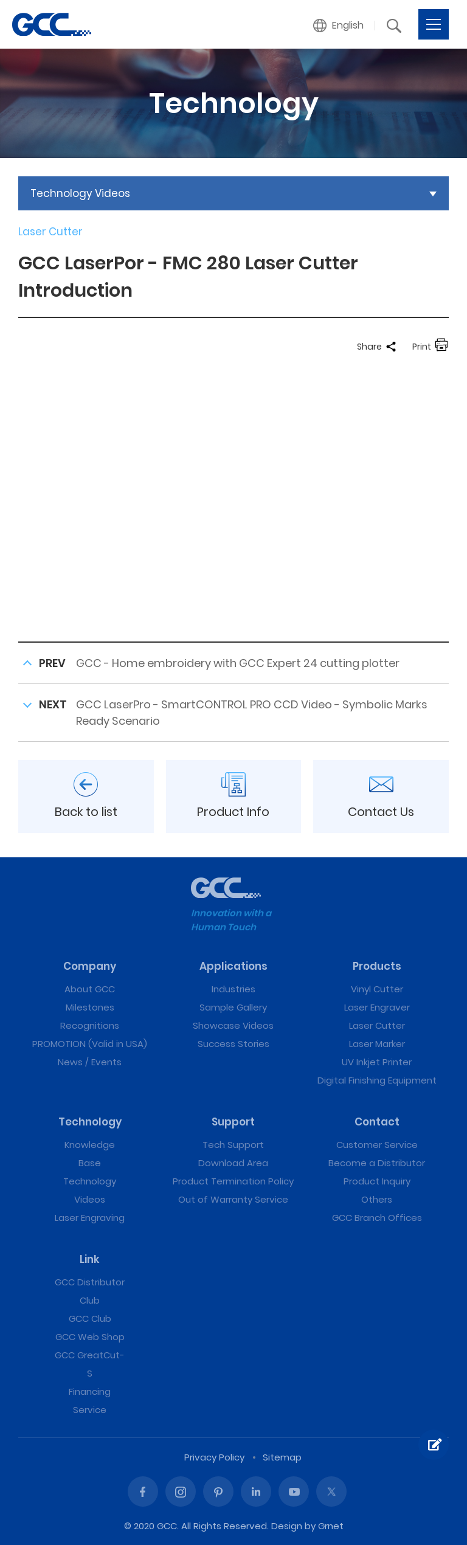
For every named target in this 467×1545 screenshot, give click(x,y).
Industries (233, 989)
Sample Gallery (233, 1007)
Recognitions (89, 1025)
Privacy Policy (214, 1457)
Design (286, 1525)
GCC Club (90, 1318)
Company (89, 966)
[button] (339, 25)
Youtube (293, 1491)
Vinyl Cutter (377, 989)
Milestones (90, 1007)
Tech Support (233, 1144)
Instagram (180, 1491)
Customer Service (377, 1144)
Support (233, 1122)
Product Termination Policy (233, 1181)
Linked (256, 1491)
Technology (90, 1122)
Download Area (233, 1162)
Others (376, 1199)
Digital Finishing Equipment (377, 1080)
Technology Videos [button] (80, 193)
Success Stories (233, 1043)
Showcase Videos (233, 1025)
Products (377, 966)
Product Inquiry (377, 1181)
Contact (377, 1122)
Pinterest (218, 1491)
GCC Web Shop (90, 1336)
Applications (233, 966)
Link (90, 1259)
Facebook (143, 1491)
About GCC (89, 989)
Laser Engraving (90, 1217)
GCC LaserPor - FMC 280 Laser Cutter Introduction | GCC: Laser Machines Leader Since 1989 (51, 24)
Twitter (331, 1491)
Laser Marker (377, 1043)
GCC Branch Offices (377, 1217)
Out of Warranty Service (233, 1199)
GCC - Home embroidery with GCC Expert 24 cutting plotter (238, 663)
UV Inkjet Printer (377, 1062)
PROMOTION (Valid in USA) (89, 1043)
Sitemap (282, 1457)
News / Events (90, 1062)
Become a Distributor (376, 1162)
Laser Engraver (377, 1007)
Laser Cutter (377, 1025)
